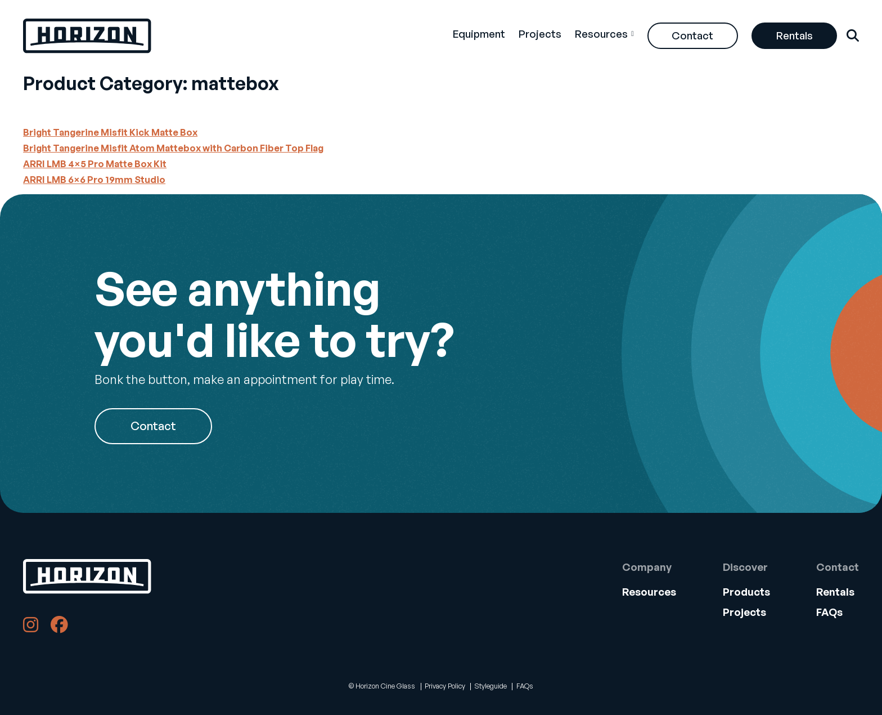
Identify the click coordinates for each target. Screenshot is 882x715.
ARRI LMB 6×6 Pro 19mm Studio (94, 179)
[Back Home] (87, 36)
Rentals (794, 35)
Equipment (479, 33)
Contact (692, 35)
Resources (601, 33)
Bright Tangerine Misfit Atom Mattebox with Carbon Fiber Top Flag (173, 148)
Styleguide (490, 686)
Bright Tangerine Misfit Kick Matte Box (110, 132)
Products (746, 591)
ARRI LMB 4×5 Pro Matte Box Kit (94, 163)
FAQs (829, 611)
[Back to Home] (87, 576)
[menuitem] (479, 36)
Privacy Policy (445, 686)
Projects (540, 33)
